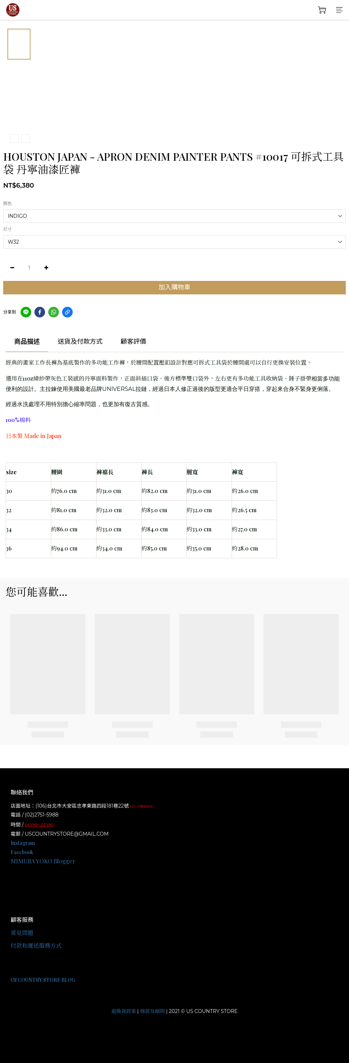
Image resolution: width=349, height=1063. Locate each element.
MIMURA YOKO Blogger (43, 861)
